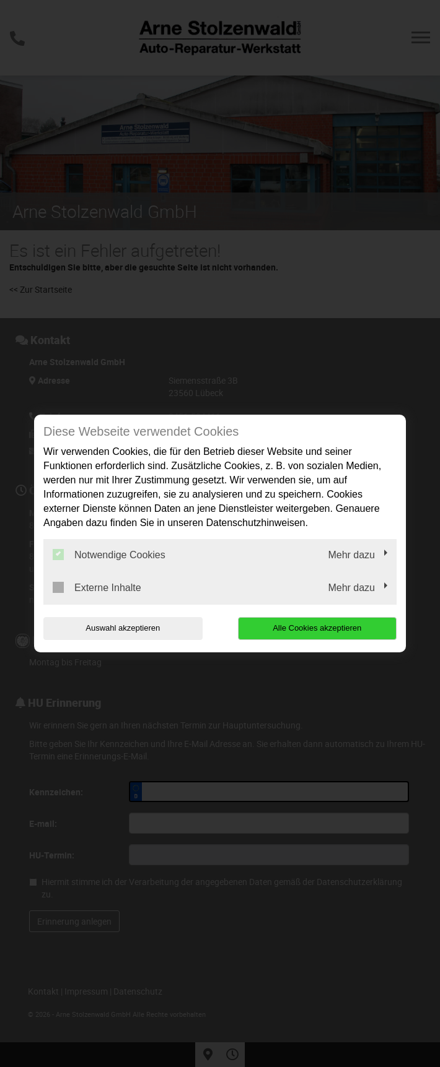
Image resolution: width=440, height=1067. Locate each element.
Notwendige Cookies (109, 554)
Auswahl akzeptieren (123, 628)
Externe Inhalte (97, 587)
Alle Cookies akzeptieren (317, 628)
